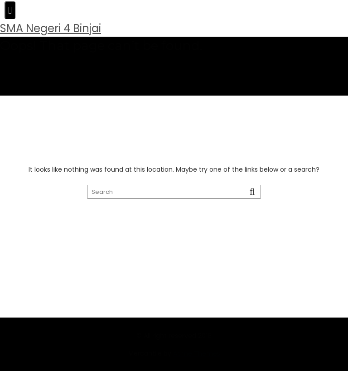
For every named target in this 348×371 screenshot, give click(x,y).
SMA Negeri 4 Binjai (50, 28)
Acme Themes (196, 363)
